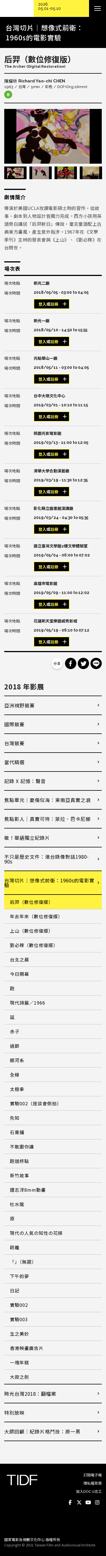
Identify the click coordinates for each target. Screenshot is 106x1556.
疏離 (15, 1247)
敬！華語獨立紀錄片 (27, 837)
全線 (15, 1074)
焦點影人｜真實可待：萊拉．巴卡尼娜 (47, 818)
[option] (53, 136)
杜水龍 (17, 1204)
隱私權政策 (92, 1483)
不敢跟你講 (22, 1146)
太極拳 (17, 1089)
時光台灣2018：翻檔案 (30, 1393)
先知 (15, 1117)
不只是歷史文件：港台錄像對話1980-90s (46, 859)
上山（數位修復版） (31, 930)
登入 (42, 304)
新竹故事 (19, 1175)
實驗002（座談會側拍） (36, 1103)
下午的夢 (19, 1276)
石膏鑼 (17, 1132)
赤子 (15, 1031)
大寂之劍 (19, 1376)
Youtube (88, 1502)
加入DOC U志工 (89, 1491)
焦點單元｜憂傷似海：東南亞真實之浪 (47, 799)
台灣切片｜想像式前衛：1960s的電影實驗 (49, 883)
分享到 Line (96, 663)
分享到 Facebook (70, 663)
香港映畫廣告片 (27, 1348)
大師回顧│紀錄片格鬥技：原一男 (42, 1431)
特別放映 (14, 1412)
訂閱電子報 (92, 1475)
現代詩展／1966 (27, 1002)
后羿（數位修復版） (31, 901)
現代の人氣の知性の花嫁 (36, 1233)
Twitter (79, 1502)
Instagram (97, 1502)
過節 (15, 1045)
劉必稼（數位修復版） (34, 945)
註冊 (54, 304)
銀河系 (17, 1060)
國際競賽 (14, 724)
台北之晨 (19, 959)
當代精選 (14, 762)
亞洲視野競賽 (19, 705)
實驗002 (19, 1304)
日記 (15, 1290)
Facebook (70, 1502)
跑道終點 (19, 1161)
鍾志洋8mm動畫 (28, 1189)
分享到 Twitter (83, 663)
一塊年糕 (19, 1362)
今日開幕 (19, 973)
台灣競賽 (14, 743)
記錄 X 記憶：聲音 (25, 780)
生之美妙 (19, 1333)
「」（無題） (23, 1261)
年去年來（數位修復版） (36, 916)
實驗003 (19, 1319)
